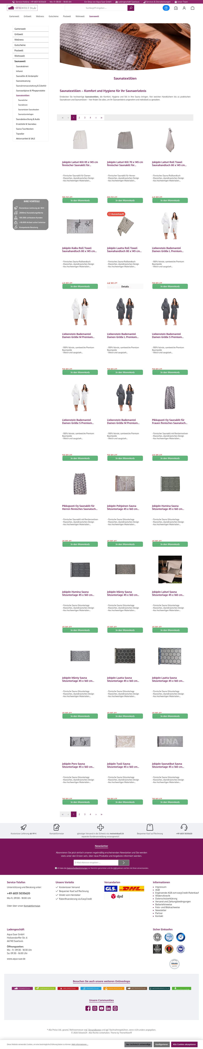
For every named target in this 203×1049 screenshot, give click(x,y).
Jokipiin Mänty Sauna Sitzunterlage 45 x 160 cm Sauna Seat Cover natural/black (122, 597)
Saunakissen (23, 105)
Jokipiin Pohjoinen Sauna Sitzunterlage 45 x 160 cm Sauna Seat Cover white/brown (122, 511)
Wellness (19, 39)
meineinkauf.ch (117, 840)
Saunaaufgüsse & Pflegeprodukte (30, 90)
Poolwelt (18, 50)
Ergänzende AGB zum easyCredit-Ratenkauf (177, 899)
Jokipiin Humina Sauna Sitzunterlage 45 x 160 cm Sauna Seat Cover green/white (170, 511)
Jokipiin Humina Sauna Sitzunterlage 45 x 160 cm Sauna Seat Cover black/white (80, 597)
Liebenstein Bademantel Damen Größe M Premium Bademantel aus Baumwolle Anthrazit (123, 424)
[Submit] (123, 869)
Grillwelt (18, 34)
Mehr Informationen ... (80, 1044)
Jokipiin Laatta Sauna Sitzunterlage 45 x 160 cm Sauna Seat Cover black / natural (122, 684)
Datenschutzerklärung (166, 905)
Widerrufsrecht (162, 902)
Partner (159, 919)
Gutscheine (20, 45)
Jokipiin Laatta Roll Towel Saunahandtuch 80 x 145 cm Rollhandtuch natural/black (123, 250)
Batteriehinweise (163, 911)
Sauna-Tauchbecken (25, 129)
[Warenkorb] (192, 8)
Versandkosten (94, 1036)
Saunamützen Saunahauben (28, 110)
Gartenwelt (20, 28)
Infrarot (19, 71)
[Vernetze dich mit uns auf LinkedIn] (108, 1015)
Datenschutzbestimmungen (77, 875)
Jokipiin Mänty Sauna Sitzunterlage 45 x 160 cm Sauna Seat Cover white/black (80, 684)
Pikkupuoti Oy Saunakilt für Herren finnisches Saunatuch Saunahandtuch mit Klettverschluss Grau (79, 511)
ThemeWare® (126, 1039)
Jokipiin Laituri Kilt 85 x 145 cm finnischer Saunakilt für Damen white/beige (80, 164)
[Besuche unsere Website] (115, 1015)
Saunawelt (20, 61)
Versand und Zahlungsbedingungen (173, 908)
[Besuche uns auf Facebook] (88, 1015)
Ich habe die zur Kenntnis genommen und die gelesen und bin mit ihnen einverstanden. (102, 875)
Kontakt (159, 922)
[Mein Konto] (184, 8)
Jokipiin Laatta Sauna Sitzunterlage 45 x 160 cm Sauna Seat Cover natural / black (168, 684)
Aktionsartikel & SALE (25, 138)
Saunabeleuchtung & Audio (28, 119)
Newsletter (160, 917)
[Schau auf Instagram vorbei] (95, 1015)
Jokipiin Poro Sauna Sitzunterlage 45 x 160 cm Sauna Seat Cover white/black (80, 771)
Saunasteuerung (23, 81)
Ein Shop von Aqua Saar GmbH (97, 2)
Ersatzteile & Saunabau (26, 124)
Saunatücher (23, 100)
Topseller (20, 134)
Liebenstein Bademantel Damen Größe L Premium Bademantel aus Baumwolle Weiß (168, 250)
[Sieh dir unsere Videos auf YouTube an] (101, 1015)
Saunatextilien (22, 95)
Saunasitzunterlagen (26, 114)
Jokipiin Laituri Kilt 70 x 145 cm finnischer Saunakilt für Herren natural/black (125, 164)
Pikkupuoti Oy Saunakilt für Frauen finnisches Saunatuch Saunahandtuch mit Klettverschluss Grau (169, 424)
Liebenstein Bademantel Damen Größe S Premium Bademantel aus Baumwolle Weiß (79, 424)
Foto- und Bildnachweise (167, 914)
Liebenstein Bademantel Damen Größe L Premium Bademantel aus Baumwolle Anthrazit (123, 337)
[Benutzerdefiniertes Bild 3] (180, 943)
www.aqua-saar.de (16, 965)
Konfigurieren (161, 1044)
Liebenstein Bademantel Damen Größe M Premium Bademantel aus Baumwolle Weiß (79, 337)
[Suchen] (131, 8)
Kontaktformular (57, 840)
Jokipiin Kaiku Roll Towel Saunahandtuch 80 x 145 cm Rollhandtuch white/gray (78, 250)
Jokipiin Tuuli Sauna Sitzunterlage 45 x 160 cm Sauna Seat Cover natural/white (122, 771)
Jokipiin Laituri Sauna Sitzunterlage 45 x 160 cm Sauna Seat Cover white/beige (170, 597)
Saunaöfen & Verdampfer (27, 76)
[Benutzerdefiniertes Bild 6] (180, 955)
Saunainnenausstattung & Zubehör (31, 86)
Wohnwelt (19, 55)
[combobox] (96, 8)
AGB (115, 875)
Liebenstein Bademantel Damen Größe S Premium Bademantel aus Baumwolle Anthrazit (168, 337)
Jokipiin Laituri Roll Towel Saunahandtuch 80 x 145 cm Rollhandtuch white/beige (168, 164)
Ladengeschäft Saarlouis (127, 2)
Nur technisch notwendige (138, 1044)
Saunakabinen (22, 66)
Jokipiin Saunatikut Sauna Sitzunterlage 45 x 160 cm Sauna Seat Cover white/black (170, 771)
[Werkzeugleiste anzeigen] (166, 8)
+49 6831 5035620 (184, 840)
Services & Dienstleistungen (157, 2)
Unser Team (181, 2)
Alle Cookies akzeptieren (184, 1044)
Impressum (160, 893)
